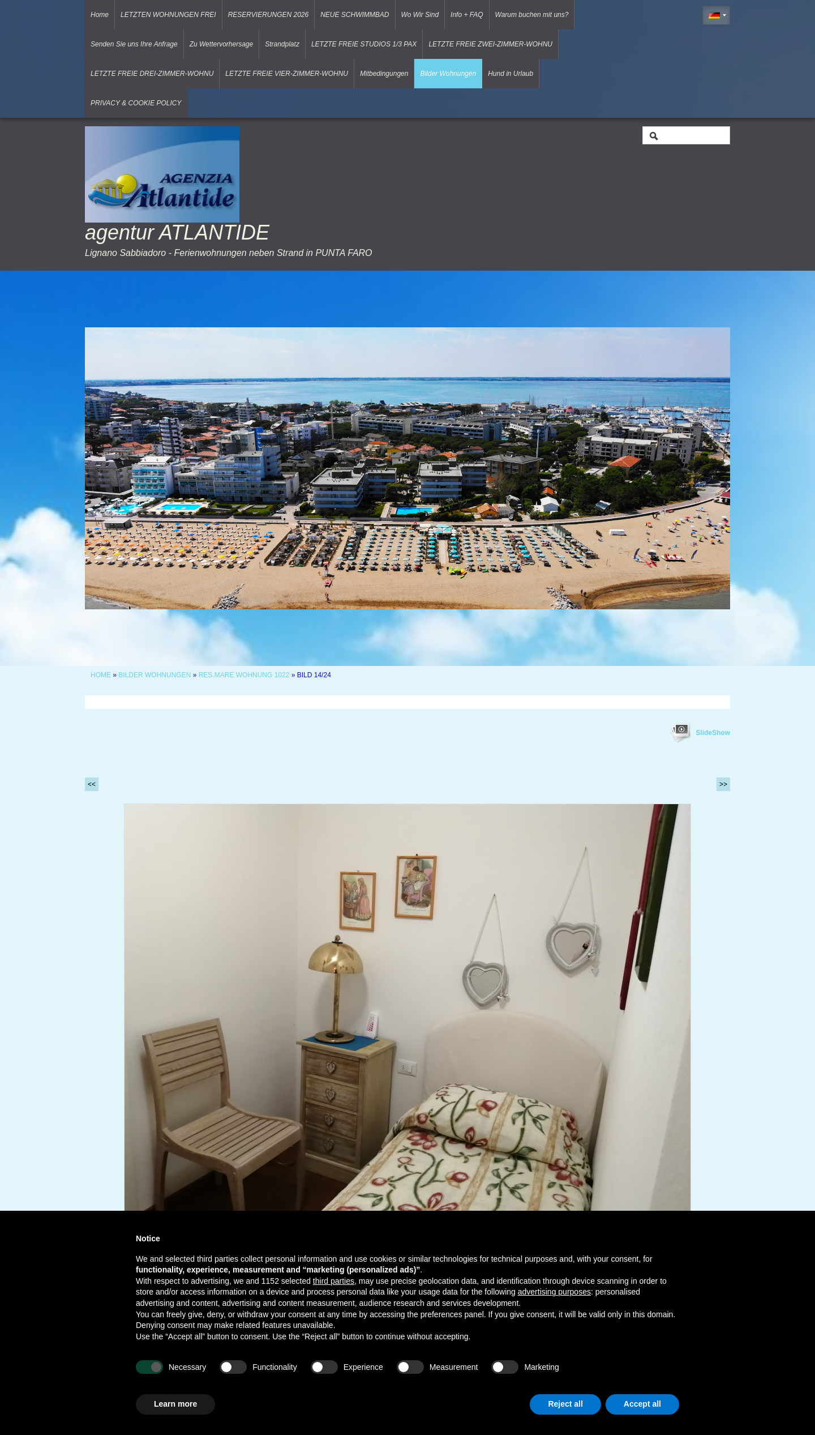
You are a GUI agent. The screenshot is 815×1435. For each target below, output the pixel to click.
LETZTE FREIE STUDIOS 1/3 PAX (364, 44)
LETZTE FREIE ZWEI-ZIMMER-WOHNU (490, 44)
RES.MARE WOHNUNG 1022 (245, 675)
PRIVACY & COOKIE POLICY (136, 103)
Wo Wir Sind (420, 15)
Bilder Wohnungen (448, 74)
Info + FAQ (467, 15)
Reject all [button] (565, 1403)
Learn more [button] (175, 1403)
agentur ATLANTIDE (177, 232)
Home (100, 15)
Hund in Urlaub (510, 74)
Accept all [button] (642, 1403)
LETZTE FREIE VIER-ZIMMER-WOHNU (286, 74)
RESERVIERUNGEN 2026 (268, 15)
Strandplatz (282, 44)
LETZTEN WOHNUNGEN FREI (168, 15)
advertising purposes (554, 1291)
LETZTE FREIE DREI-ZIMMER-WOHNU (152, 74)
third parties (333, 1280)
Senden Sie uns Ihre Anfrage (134, 44)
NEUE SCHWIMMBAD (354, 15)
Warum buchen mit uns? (532, 15)
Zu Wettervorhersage (222, 44)
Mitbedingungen (384, 74)
